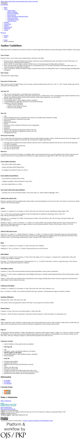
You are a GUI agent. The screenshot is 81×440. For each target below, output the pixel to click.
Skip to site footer (33, 1)
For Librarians (8, 383)
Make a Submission (6, 400)
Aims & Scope (11, 10)
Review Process (11, 15)
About (5, 9)
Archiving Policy (12, 21)
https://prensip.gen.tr (6, 407)
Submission (7, 28)
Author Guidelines (12, 12)
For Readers (7, 380)
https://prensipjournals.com (8, 409)
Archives (6, 25)
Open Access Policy (12, 18)
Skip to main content (6, 1)
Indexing (6, 22)
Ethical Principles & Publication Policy (17, 16)
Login (5, 37)
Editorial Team (8, 27)
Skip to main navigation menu (20, 1)
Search (3, 33)
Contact (6, 30)
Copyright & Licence (13, 19)
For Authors (7, 382)
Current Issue (7, 24)
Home (5, 7)
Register (6, 35)
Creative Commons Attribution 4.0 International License (38, 420)
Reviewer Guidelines (13, 13)
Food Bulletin (4, 4)
